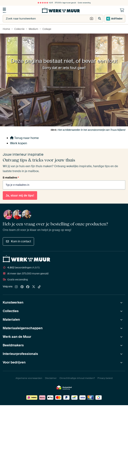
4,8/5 (45, 3)
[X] (34, 287)
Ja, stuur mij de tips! (20, 195)
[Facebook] (28, 287)
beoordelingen (21, 267)
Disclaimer (51, 378)
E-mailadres (11, 177)
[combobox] (46, 18)
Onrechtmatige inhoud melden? (77, 378)
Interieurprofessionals (20, 354)
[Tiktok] (39, 287)
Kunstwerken (13, 302)
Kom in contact (18, 241)
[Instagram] (16, 287)
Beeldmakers (13, 345)
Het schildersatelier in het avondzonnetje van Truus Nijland (91, 129)
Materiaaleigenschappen (23, 328)
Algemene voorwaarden (29, 378)
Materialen (11, 319)
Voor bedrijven (14, 362)
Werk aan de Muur (17, 337)
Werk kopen (18, 143)
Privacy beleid (105, 378)
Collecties (11, 311)
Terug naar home (24, 138)
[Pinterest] (22, 287)
